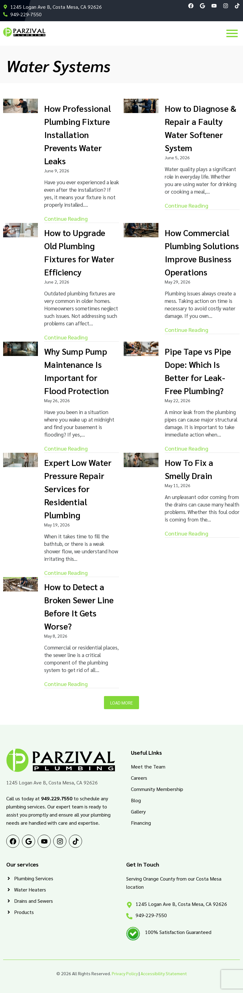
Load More (121, 702)
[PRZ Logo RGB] (24, 32)
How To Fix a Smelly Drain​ (189, 469)
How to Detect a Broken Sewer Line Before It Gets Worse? (79, 606)
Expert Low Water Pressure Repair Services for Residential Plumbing (77, 488)
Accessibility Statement (164, 973)
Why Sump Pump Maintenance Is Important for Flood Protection (76, 371)
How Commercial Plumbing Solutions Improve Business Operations (202, 252)
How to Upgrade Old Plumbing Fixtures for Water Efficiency (79, 252)
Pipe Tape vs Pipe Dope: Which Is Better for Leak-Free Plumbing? (198, 371)
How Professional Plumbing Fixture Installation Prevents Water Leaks (77, 134)
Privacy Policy (125, 973)
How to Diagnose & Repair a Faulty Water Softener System (200, 128)
